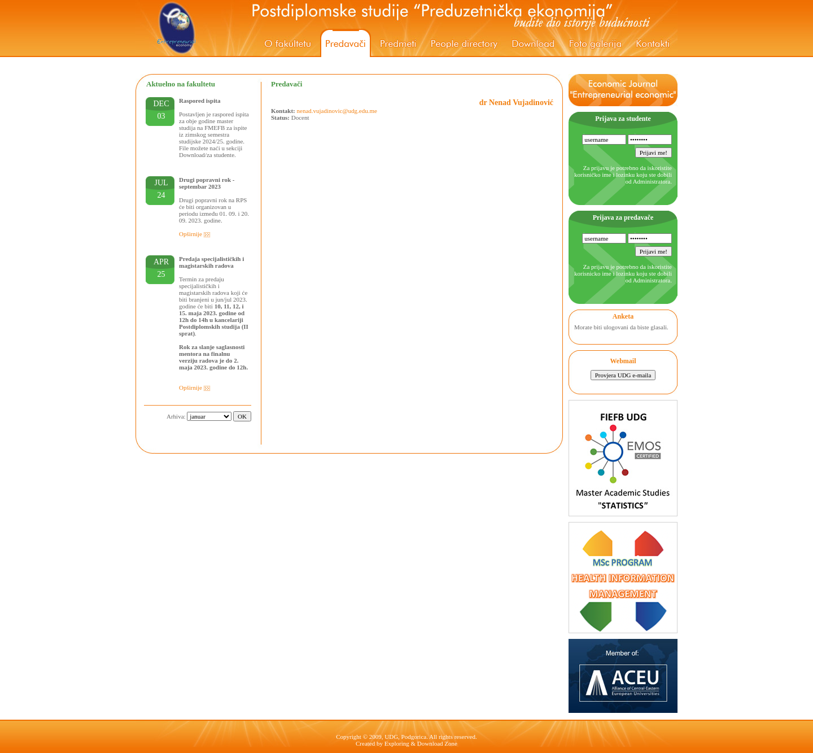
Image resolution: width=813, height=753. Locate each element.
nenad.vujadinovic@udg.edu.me (337, 110)
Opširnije (195, 233)
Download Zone (437, 743)
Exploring (396, 743)
